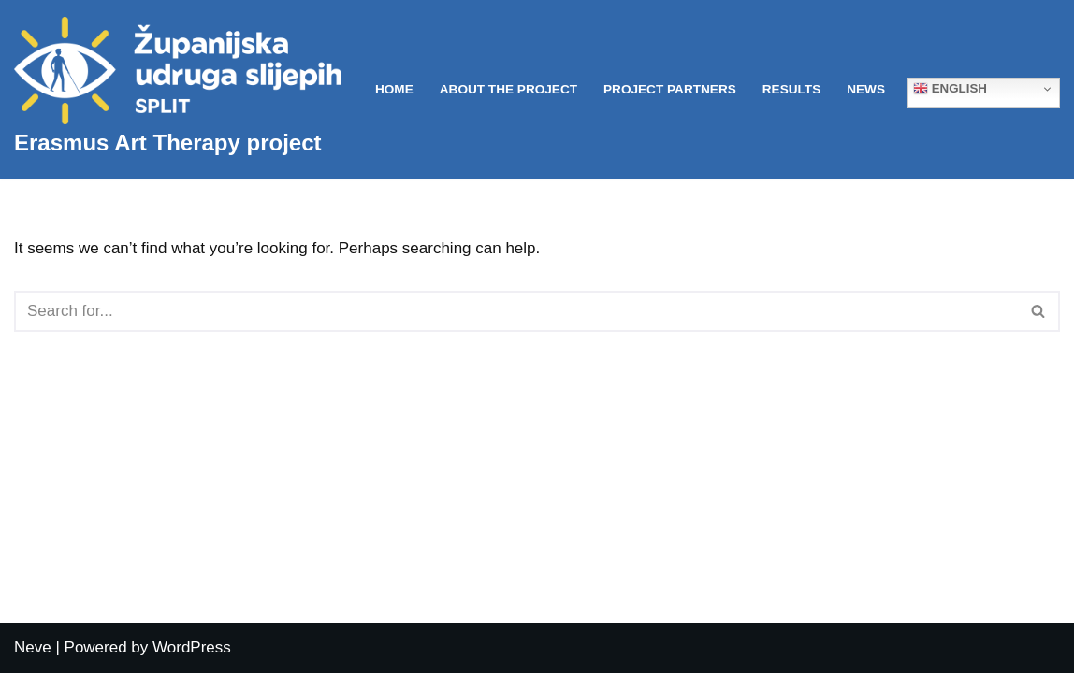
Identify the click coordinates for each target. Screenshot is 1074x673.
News (866, 89)
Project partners (669, 89)
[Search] (516, 311)
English (950, 88)
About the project (508, 89)
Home (394, 89)
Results (791, 89)
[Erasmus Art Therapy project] (177, 90)
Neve (32, 647)
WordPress (191, 647)
